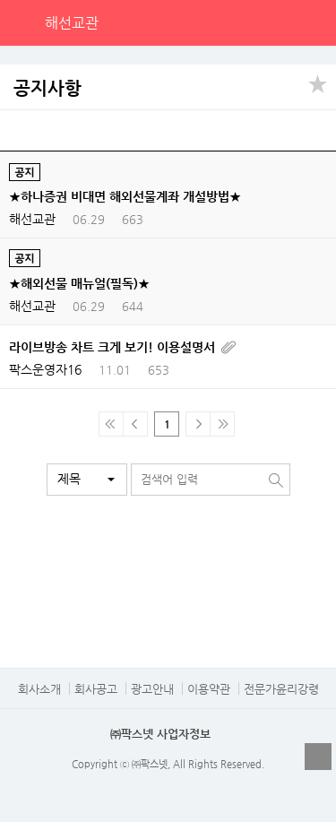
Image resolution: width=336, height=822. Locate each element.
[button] (86, 479)
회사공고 (95, 689)
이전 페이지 (136, 424)
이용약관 (208, 689)
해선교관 (72, 22)
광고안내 (152, 689)
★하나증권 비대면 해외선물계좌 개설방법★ (125, 196)
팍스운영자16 (45, 369)
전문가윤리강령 (281, 689)
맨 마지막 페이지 (222, 424)
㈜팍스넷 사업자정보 (160, 734)
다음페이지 (197, 424)
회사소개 (39, 689)
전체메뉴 (313, 22)
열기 (318, 756)
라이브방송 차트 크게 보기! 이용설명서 (112, 347)
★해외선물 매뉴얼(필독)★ (79, 283)
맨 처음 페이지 (111, 424)
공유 (318, 82)
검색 (276, 22)
